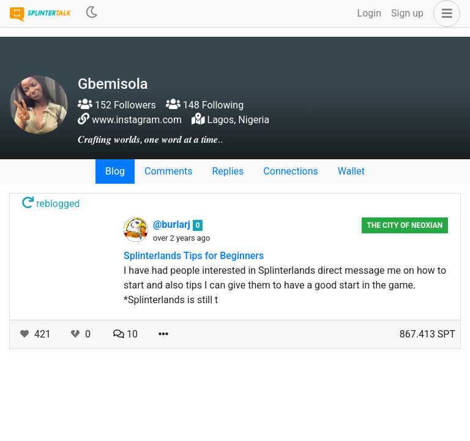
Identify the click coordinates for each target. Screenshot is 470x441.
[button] (444, 13)
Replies (228, 171)
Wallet (351, 171)
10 (125, 334)
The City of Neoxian (404, 225)
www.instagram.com (137, 120)
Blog (115, 171)
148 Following (205, 105)
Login (369, 13)
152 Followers (117, 105)
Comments (168, 171)
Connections (290, 171)
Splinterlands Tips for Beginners (194, 256)
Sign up (407, 13)
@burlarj (173, 224)
